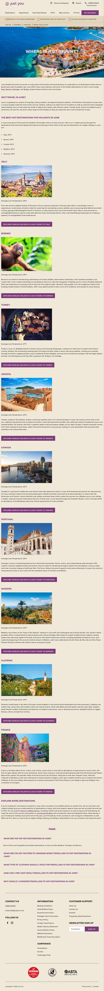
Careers (40, 951)
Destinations (10, 12)
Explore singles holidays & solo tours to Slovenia (28, 721)
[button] (76, 2)
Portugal (16, 89)
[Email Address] (77, 929)
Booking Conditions (44, 906)
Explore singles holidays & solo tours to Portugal (29, 579)
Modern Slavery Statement (47, 926)
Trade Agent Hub (43, 955)
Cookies (96, 986)
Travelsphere (42, 948)
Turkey (26, 89)
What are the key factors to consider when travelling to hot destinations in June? (47, 855)
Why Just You (64, 12)
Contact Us (73, 909)
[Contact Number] (92, 2)
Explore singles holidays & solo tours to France (28, 791)
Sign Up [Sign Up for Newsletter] (91, 929)
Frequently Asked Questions (80, 916)
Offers (52, 12)
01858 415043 (10, 906)
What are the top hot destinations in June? (27, 838)
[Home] (14, 4)
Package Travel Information (47, 916)
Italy (3, 89)
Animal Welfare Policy (45, 930)
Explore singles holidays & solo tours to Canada (28, 510)
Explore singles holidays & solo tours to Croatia (28, 438)
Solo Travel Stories (39, 12)
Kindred (76, 12)
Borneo (8, 89)
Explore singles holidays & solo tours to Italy (26, 224)
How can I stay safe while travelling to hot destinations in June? (41, 873)
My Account (90, 13)
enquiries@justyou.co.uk (14, 910)
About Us (72, 906)
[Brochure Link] (59, 2)
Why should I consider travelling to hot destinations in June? (39, 881)
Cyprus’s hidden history (30, 811)
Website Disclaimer (45, 933)
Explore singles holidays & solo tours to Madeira (28, 651)
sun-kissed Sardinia (45, 813)
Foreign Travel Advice (45, 923)
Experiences (23, 12)
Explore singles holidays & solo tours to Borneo (28, 296)
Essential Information (45, 912)
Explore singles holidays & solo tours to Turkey (27, 365)
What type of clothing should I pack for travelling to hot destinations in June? (49, 864)
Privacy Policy (42, 919)
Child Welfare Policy (45, 909)
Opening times (92, 5)
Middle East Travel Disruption (48, 937)
